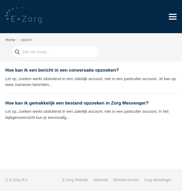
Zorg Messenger (157, 180)
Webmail (101, 180)
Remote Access (126, 180)
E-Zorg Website (75, 180)
